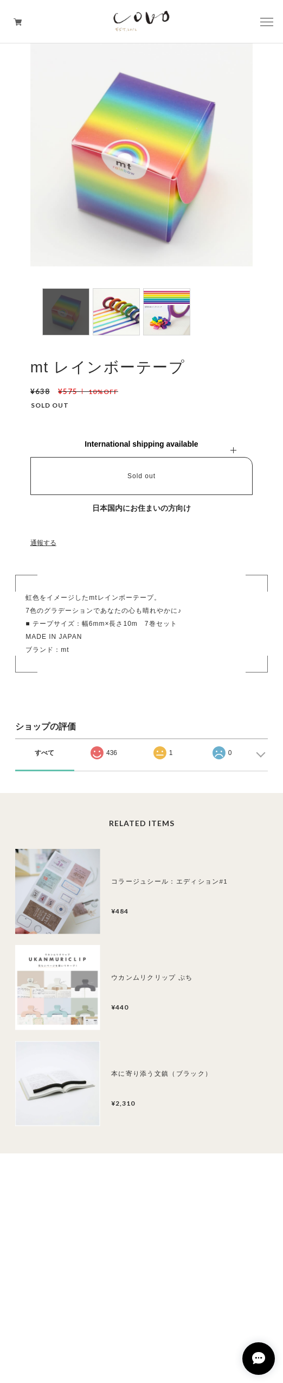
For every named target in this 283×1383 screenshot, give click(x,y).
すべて (44, 753)
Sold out (141, 476)
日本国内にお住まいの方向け (141, 508)
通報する (43, 543)
